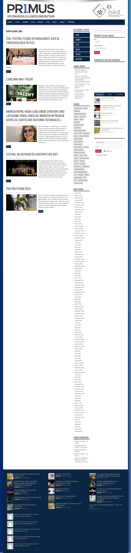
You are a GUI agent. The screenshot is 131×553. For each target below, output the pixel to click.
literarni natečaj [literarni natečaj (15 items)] (78, 147)
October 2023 (79, 264)
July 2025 (77, 214)
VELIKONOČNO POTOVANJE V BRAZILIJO (79, 96)
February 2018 (79, 405)
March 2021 (78, 332)
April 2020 (78, 358)
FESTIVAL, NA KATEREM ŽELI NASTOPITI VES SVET (32, 154)
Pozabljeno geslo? (102, 155)
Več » (8, 71)
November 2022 (79, 287)
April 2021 (78, 330)
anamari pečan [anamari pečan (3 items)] (78, 108)
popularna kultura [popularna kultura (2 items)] (84, 158)
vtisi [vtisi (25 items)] (85, 177)
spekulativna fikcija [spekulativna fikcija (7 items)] (79, 169)
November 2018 (79, 389)
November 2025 (79, 205)
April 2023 (78, 275)
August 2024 (78, 240)
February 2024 (79, 254)
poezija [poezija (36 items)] (76, 158)
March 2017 (78, 429)
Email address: (98, 45)
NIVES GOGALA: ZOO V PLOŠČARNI (27, 497)
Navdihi (40, 22)
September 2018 (80, 393)
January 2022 (79, 308)
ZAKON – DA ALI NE (81, 447)
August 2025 (78, 212)
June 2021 (78, 325)
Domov (10, 22)
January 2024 (79, 257)
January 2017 (79, 431)
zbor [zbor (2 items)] (75, 180)
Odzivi (54, 22)
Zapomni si (108, 151)
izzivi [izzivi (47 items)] (75, 133)
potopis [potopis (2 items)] (76, 161)
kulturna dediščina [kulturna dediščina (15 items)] (84, 136)
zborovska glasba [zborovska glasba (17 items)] (82, 180)
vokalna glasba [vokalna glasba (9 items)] (78, 177)
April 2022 (78, 301)
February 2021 (79, 334)
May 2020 (78, 356)
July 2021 (77, 323)
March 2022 (78, 304)
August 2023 (78, 268)
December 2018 (79, 386)
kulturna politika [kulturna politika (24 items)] (78, 138)
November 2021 (79, 313)
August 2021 (78, 320)
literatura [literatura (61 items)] (86, 147)
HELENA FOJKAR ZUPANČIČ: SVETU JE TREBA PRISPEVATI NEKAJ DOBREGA (110, 498)
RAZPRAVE (79, 59)
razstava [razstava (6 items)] (76, 163)
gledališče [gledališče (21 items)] (76, 122)
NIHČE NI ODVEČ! (107, 113)
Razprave (71, 22)
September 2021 (80, 318)
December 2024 (79, 231)
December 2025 (79, 202)
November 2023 (79, 261)
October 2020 (79, 344)
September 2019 (80, 372)
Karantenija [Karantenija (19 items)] (86, 133)
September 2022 (80, 292)
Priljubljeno (99, 94)
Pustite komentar (22, 46)
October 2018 (79, 391)
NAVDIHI (78, 40)
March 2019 (78, 382)
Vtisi (47, 22)
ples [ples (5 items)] (86, 155)
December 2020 (79, 339)
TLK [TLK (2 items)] (75, 174)
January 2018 (79, 408)
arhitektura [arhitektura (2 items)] (77, 111)
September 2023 (80, 266)
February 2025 (79, 226)
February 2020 (79, 363)
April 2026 (78, 193)
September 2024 (80, 238)
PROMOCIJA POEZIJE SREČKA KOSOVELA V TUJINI (81, 460)
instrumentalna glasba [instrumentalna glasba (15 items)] (79, 130)
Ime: (95, 39)
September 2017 (80, 417)
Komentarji (120, 94)
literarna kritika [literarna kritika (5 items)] (78, 144)
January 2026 (79, 200)
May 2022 (78, 299)
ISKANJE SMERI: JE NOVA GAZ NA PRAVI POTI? (81, 72)
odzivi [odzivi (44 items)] (81, 155)
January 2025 (79, 228)
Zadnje (109, 94)
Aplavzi (62, 22)
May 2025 (78, 219)
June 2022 (78, 297)
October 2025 (79, 207)
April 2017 (78, 426)
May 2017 (78, 424)
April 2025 (78, 221)
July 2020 (77, 351)
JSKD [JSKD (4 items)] (80, 133)
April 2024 (78, 249)
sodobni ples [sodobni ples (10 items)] (85, 166)
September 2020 (80, 346)
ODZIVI (78, 49)
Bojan (76, 450)
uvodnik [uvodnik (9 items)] (87, 174)
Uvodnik (25, 22)
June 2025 (78, 216)
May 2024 (78, 247)
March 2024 (78, 252)
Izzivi (33, 22)
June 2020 (78, 353)
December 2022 (79, 285)
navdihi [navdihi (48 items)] (76, 155)
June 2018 (78, 396)
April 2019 (78, 379)
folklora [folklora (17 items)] (76, 119)
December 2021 (79, 311)
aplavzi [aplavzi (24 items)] (85, 108)
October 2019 (79, 370)
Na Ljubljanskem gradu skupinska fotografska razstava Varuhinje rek (108, 475)
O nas (17, 22)
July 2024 (77, 242)
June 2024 (78, 245)
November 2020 (79, 342)
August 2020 (78, 349)
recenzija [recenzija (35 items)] (82, 163)
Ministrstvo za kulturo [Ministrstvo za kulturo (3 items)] (79, 152)
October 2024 (79, 235)
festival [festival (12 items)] (76, 116)
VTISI (77, 44)
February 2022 (79, 306)
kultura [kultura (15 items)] (76, 136)
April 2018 (78, 400)
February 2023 (79, 280)
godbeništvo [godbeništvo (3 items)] (77, 127)
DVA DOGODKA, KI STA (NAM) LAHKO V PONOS (82, 86)
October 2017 (79, 415)
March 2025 (78, 224)
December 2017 (79, 410)
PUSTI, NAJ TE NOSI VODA (109, 121)
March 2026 (78, 195)
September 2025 (80, 209)
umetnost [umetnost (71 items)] (80, 174)
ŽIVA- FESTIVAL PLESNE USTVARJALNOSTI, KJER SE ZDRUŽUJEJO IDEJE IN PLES (32, 40)
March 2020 (78, 360)
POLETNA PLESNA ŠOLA (18, 188)
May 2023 (78, 273)
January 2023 (79, 283)
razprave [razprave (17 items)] (82, 161)
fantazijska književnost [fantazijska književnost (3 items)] (79, 113)
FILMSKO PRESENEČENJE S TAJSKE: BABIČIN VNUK (107, 482)
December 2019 (79, 367)
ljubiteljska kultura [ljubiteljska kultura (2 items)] (78, 149)
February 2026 (79, 198)
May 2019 (78, 377)
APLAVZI (78, 54)
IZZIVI (77, 35)
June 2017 (78, 422)
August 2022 (78, 294)
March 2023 (78, 278)
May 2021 (78, 327)
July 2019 (77, 375)
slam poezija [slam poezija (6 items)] (77, 166)
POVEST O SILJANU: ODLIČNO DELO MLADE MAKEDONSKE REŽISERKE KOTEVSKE (25, 483)
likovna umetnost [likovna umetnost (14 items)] (78, 141)
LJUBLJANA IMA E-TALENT (19, 79)
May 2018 (78, 398)
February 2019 (79, 384)
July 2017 (77, 419)
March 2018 (78, 403)
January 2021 (79, 337)
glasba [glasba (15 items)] (81, 119)
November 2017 (79, 412)
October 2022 (79, 290)
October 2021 (79, 316)
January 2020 (79, 365)
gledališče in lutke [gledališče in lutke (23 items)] (78, 125)
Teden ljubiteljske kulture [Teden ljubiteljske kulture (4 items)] (80, 172)
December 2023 (79, 259)
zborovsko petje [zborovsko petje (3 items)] (78, 183)
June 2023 (78, 271)
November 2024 (79, 233)
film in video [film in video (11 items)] (83, 116)
